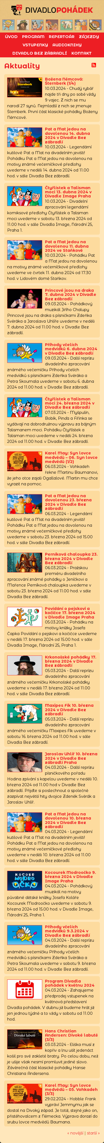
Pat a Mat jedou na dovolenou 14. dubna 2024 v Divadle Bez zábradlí (67, 135)
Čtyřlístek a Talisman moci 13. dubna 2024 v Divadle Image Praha (68, 192)
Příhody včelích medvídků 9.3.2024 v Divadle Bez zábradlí (67, 931)
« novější (75, 1133)
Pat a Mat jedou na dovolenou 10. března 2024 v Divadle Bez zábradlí (68, 820)
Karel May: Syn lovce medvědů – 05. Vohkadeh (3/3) (71, 1089)
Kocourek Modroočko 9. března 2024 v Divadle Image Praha (70, 877)
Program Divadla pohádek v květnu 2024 (70, 983)
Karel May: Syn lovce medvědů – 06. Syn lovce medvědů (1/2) (71, 457)
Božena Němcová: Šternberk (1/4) (64, 81)
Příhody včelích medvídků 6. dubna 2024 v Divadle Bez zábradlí (71, 349)
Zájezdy (89, 36)
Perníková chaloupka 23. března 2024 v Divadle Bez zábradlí (71, 558)
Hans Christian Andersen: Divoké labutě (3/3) (71, 1035)
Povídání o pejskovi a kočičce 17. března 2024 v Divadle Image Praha (70, 613)
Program (33, 36)
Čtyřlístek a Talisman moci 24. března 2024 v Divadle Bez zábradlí (69, 403)
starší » (93, 1133)
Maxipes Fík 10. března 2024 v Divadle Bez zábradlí (69, 709)
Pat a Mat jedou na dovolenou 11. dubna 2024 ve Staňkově (67, 246)
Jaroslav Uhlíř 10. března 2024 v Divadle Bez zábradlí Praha (71, 758)
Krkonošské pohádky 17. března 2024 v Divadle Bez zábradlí (70, 661)
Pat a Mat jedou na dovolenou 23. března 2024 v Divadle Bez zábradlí (68, 502)
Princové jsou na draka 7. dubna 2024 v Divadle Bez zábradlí (70, 294)
